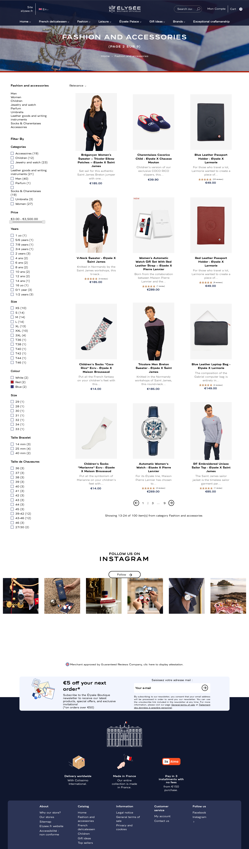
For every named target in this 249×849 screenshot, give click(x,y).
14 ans (22, 280)
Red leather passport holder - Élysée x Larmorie (211, 261)
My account (162, 816)
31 (19, 415)
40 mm (23, 453)
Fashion (82, 21)
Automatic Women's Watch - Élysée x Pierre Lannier (153, 467)
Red (20, 382)
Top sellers (85, 842)
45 (19, 509)
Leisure (103, 21)
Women (16, 97)
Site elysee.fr (27, 9)
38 (19, 477)
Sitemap (45, 821)
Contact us (161, 820)
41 (19, 490)
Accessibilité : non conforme (49, 832)
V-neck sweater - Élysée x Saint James (96, 259)
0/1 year (23, 289)
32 (19, 419)
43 (19, 500)
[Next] (171, 503)
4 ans (21, 258)
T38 (20, 344)
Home (24, 21)
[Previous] (136, 503)
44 (19, 504)
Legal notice (124, 812)
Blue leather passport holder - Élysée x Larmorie (211, 158)
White (21, 377)
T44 (20, 358)
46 (19, 522)
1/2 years (24, 294)
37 (19, 472)
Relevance (78, 85)
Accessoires (19, 127)
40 (19, 486)
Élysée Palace (129, 21)
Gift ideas (155, 21)
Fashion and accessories (30, 85)
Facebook (199, 812)
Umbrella (17, 112)
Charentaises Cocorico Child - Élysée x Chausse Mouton (154, 158)
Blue (20, 386)
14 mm (23, 444)
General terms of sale (183, 704)
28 (19, 406)
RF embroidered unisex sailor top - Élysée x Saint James (211, 467)
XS (20, 308)
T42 (20, 353)
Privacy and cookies (124, 827)
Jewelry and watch (23, 104)
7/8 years (24, 244)
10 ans (22, 271)
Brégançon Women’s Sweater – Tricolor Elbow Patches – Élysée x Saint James (96, 160)
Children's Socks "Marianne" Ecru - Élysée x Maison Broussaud (96, 467)
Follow (121, 574)
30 (19, 410)
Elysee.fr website (51, 826)
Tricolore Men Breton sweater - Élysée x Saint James (154, 367)
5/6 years (24, 239)
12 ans (22, 276)
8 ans (21, 267)
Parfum (16, 108)
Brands (178, 21)
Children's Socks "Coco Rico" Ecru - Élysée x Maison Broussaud (96, 367)
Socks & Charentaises (26, 123)
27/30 (22, 527)
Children (16, 100)
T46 (20, 362)
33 (19, 429)
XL (20, 326)
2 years (22, 253)
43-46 (23, 518)
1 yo (20, 235)
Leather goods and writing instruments (29, 117)
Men (14, 93)
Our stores (46, 817)
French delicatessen (53, 21)
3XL (20, 335)
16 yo (21, 285)
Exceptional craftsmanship (211, 21)
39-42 (23, 513)
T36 (20, 339)
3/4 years (24, 249)
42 (19, 495)
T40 (20, 349)
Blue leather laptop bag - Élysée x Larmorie (211, 366)
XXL (21, 330)
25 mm (23, 448)
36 (19, 468)
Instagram (199, 817)
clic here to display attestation (163, 664)
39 (19, 481)
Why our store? (50, 812)
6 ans (21, 262)
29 (19, 401)
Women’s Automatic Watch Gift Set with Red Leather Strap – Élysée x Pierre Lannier (153, 263)
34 (19, 424)
